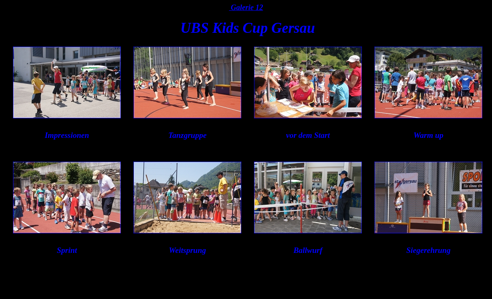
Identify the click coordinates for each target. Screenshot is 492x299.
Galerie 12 (246, 7)
